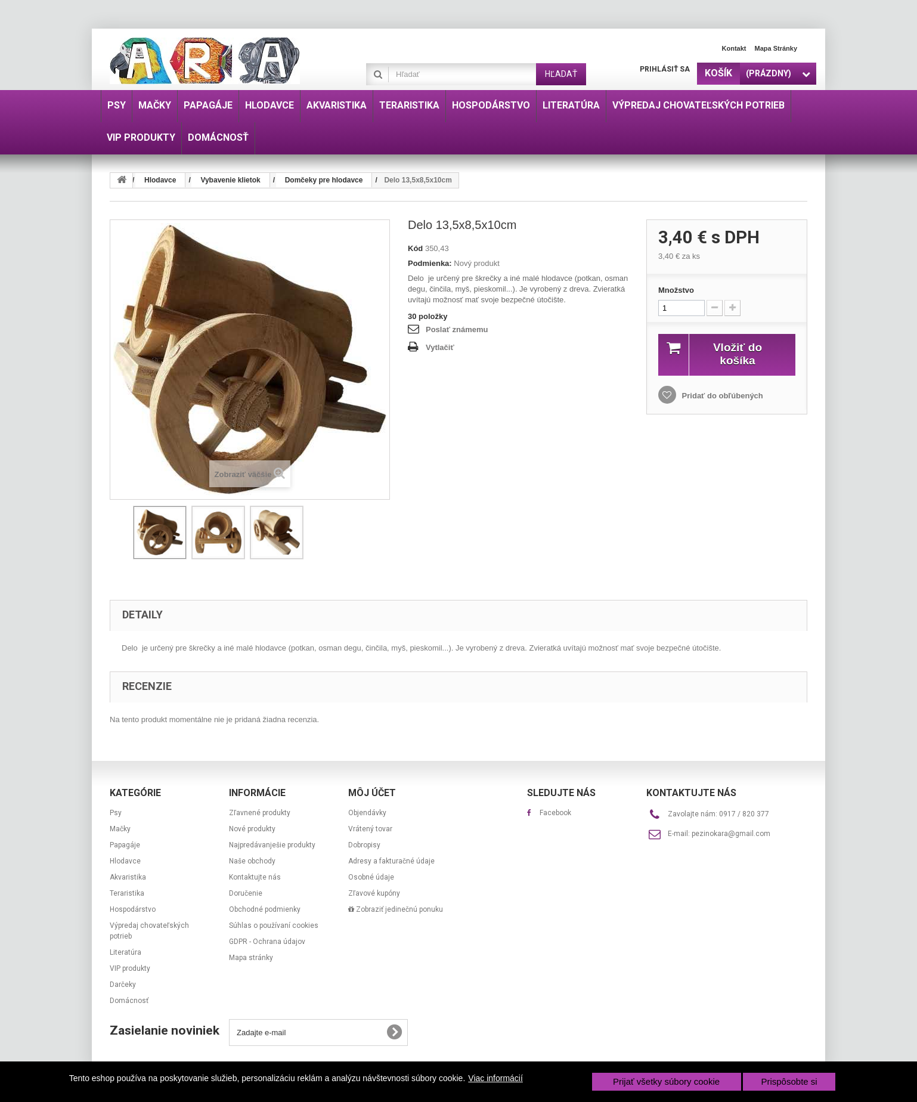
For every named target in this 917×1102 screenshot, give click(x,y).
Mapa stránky (775, 48)
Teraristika (127, 893)
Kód (415, 248)
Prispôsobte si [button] (789, 1081)
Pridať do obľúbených (721, 395)
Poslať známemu (457, 329)
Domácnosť (129, 1000)
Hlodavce (125, 861)
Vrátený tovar (370, 829)
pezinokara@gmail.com (731, 833)
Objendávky (367, 813)
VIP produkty (130, 968)
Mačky (120, 829)
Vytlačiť (440, 347)
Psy (116, 813)
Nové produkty (252, 829)
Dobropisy (364, 845)
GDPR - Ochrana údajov (267, 941)
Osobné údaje (371, 877)
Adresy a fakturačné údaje (391, 861)
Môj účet (372, 792)
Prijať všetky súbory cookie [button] (666, 1081)
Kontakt (734, 48)
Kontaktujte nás (255, 877)
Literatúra (125, 952)
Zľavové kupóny (374, 893)
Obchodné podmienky (264, 909)
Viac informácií (495, 1078)
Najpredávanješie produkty (272, 845)
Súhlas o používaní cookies (273, 925)
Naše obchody (252, 861)
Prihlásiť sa (665, 69)
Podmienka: (430, 263)
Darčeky (123, 984)
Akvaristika (128, 877)
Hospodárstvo (133, 909)
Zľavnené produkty (259, 813)
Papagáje (125, 845)
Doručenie (245, 893)
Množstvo (676, 290)
